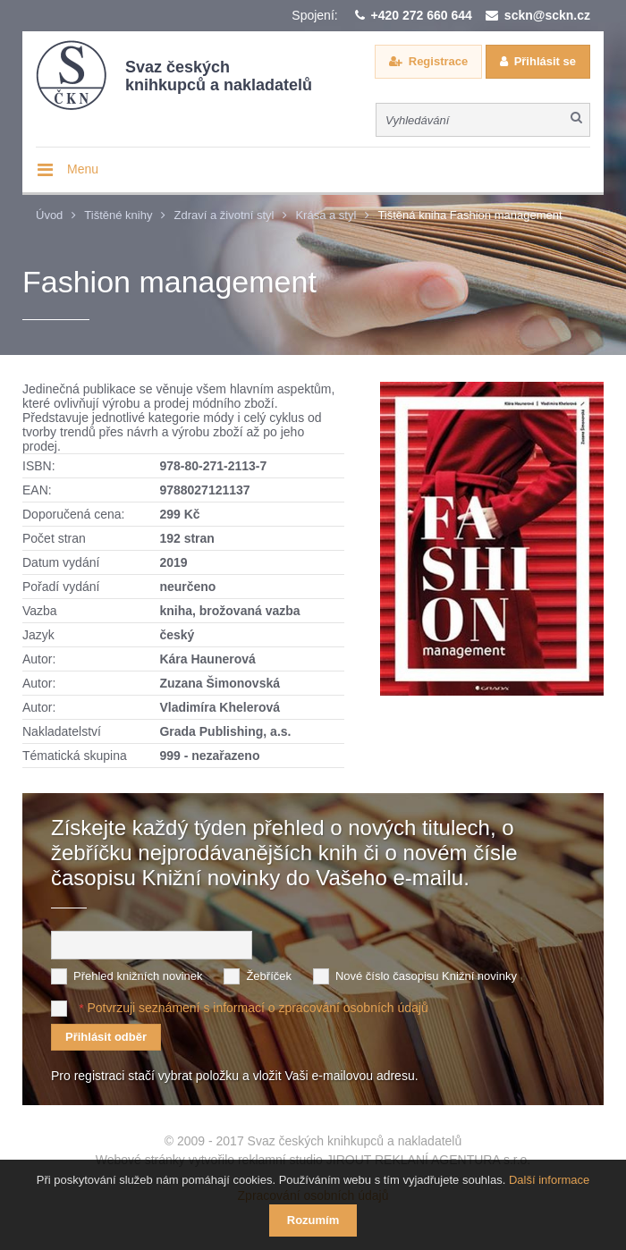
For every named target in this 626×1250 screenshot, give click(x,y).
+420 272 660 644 (421, 15)
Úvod (49, 215)
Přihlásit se (545, 61)
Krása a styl (325, 215)
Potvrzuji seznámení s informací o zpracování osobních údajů (257, 1008)
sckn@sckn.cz (547, 15)
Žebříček (269, 976)
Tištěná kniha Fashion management (469, 215)
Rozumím (313, 1220)
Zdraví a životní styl (223, 215)
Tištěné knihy (118, 215)
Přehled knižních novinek (138, 976)
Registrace (438, 61)
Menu (82, 169)
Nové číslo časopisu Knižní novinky (426, 976)
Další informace (549, 1180)
